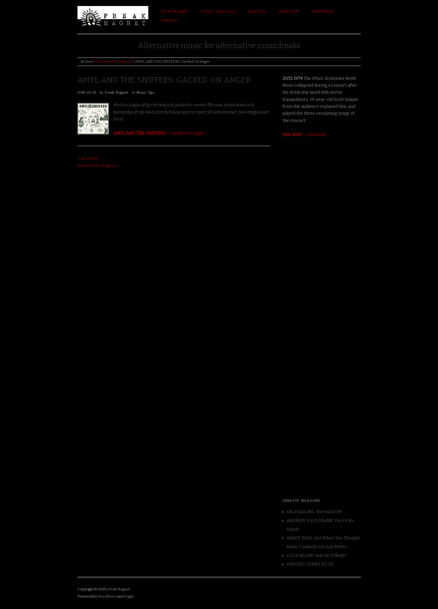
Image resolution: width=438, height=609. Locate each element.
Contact (168, 20)
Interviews (322, 11)
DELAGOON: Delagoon (96, 166)
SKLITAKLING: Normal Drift (314, 511)
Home (100, 61)
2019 (112, 61)
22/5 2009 (89, 158)
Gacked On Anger (159, 133)
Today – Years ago (218, 11)
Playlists (257, 11)
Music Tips (289, 11)
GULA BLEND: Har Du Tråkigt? (316, 555)
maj (122, 61)
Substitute (304, 134)
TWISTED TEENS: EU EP (310, 564)
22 (130, 61)
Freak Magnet (174, 11)
